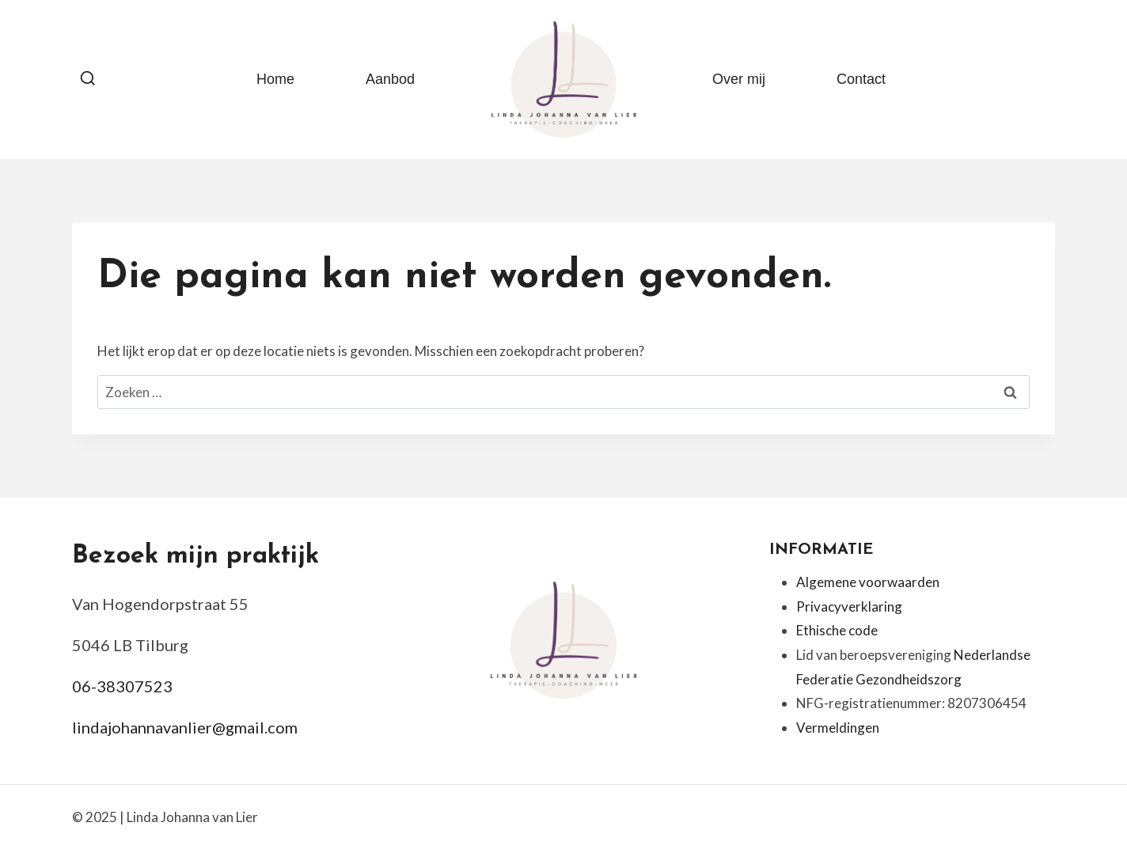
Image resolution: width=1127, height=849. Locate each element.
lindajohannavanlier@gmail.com (185, 727)
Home (275, 79)
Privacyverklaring (849, 606)
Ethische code (837, 630)
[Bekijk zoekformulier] (88, 79)
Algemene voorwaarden (867, 582)
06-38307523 (122, 686)
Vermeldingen (837, 727)
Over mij (738, 79)
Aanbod (390, 79)
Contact (861, 79)
